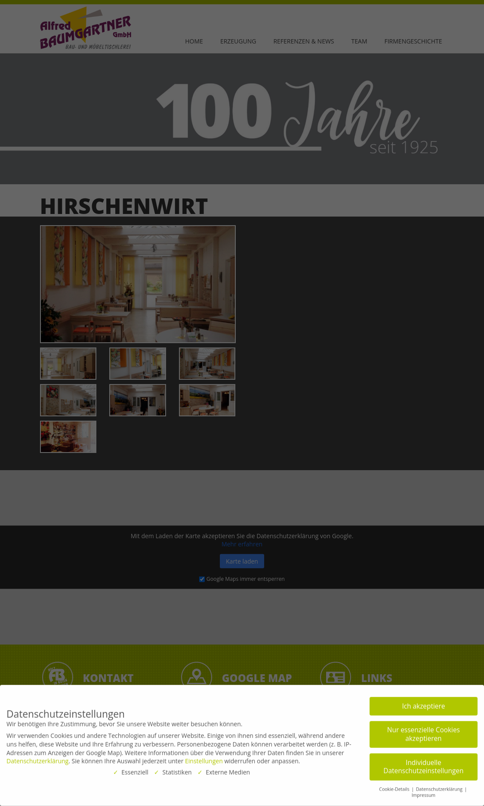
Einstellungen (204, 757)
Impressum (423, 791)
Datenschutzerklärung (37, 757)
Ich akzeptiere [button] (423, 702)
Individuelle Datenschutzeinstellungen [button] (423, 763)
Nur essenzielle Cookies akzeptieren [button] (423, 730)
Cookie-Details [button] (394, 785)
